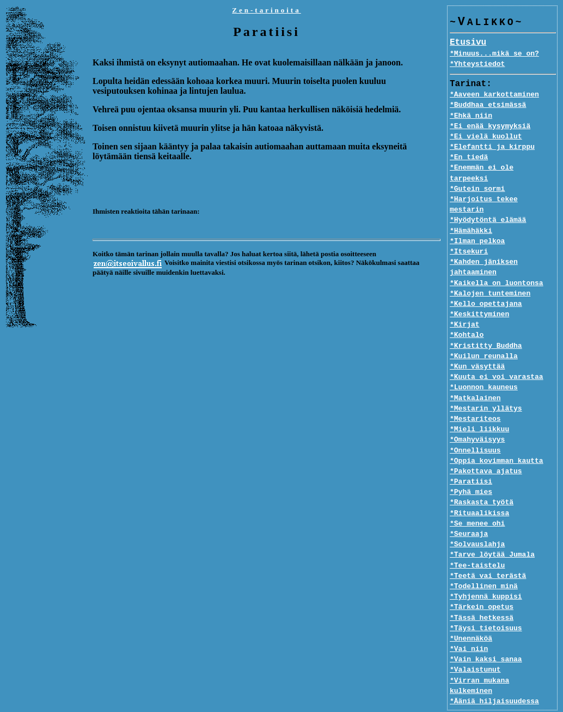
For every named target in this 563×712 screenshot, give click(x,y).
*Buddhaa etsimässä (488, 105)
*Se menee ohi (477, 503)
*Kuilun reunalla (484, 335)
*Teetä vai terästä (488, 555)
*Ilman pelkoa (477, 220)
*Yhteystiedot (477, 64)
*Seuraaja (469, 513)
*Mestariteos (475, 398)
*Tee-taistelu (477, 545)
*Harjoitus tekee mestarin (503, 189)
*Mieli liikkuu (479, 409)
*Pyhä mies (471, 471)
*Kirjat (465, 304)
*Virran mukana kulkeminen (503, 660)
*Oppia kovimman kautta (496, 440)
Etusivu (468, 43)
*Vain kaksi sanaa (486, 639)
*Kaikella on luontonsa (496, 262)
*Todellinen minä (484, 566)
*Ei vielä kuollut (486, 137)
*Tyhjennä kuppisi (486, 576)
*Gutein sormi (477, 179)
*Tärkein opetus (481, 587)
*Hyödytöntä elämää (488, 199)
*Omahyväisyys (477, 419)
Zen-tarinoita (266, 10)
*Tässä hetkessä (481, 597)
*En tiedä (469, 157)
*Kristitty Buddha (486, 325)
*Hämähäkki (471, 210)
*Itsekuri (469, 231)
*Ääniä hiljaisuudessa (494, 670)
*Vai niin (469, 628)
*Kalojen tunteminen (490, 272)
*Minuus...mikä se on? (494, 54)
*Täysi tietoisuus (486, 607)
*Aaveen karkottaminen (494, 95)
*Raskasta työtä (481, 482)
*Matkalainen (475, 377)
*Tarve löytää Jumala (492, 534)
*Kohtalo (467, 314)
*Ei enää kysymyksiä (490, 126)
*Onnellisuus (475, 430)
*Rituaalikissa (479, 492)
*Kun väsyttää (477, 346)
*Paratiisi (471, 461)
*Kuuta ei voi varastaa (496, 356)
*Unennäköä (471, 618)
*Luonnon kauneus (484, 367)
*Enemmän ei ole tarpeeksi (503, 168)
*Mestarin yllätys (486, 388)
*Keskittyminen (479, 294)
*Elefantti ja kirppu (492, 147)
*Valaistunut (475, 649)
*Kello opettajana (486, 283)
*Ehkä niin (471, 116)
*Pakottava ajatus (486, 451)
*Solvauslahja (477, 524)
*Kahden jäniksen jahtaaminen (484, 247)
